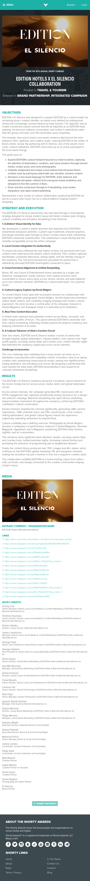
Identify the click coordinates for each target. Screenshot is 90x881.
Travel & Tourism (51, 90)
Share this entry (45, 803)
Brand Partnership (33, 96)
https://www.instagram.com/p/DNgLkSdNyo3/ (25, 574)
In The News (54, 859)
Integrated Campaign (69, 96)
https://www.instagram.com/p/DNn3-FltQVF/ (24, 583)
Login (84, 4)
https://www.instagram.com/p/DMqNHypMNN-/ (26, 552)
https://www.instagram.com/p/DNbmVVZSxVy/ (26, 570)
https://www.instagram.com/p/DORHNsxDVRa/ (26, 596)
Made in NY (12, 838)
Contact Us (53, 863)
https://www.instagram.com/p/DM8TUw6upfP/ (25, 557)
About (9, 863)
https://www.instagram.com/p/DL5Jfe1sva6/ (24, 548)
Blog (49, 872)
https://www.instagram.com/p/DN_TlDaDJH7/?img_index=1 (32, 592)
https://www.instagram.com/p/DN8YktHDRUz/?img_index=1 (32, 587)
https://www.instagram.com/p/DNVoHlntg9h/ (25, 565)
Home (9, 859)
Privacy (17, 872)
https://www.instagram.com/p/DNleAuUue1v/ (25, 578)
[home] (45, 5)
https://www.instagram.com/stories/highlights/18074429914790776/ (36, 543)
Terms (9, 872)
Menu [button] (8, 4)
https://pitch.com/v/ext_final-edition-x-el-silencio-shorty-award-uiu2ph (37, 539)
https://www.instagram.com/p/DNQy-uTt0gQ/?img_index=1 (31, 561)
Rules (8, 868)
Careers (51, 868)
